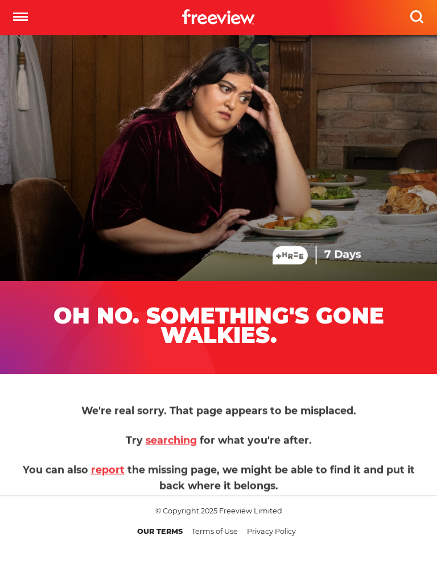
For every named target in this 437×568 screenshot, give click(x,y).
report (108, 474)
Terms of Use (215, 531)
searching (171, 444)
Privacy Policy (271, 531)
